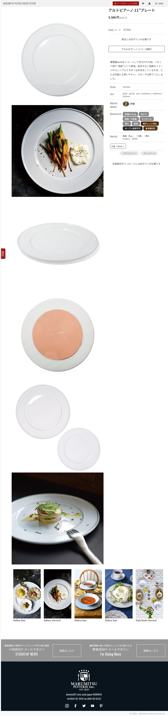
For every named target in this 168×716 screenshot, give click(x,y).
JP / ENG (159, 3)
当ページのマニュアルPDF (125, 3)
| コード (114, 30)
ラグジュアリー (130, 153)
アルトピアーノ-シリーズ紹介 (136, 49)
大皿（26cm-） (118, 146)
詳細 (132, 103)
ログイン (135, 39)
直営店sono (116, 62)
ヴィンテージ (150, 153)
